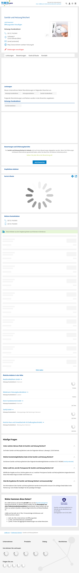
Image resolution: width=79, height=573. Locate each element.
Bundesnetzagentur (42, 503)
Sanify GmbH (7, 409)
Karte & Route (34, 55)
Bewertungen (21, 55)
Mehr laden (39, 370)
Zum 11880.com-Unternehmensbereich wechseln (48, 4)
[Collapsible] (74, 446)
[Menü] (76, 3)
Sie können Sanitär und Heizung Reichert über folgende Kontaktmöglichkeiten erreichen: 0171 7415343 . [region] (38, 461)
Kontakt (44, 55)
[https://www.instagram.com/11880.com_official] (9, 565)
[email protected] (68, 461)
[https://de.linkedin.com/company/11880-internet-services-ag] (19, 565)
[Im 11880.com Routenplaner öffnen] (72, 176)
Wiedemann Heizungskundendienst (14, 392)
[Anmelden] (70, 3)
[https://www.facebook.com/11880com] (5, 565)
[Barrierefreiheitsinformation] (73, 3)
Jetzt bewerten (39, 162)
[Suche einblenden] (67, 3)
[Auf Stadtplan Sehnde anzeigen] (76, 176)
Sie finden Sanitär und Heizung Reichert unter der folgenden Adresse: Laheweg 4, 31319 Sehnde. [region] (31, 450)
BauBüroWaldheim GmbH (11, 379)
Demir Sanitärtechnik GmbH (12, 401)
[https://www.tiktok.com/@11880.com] (14, 565)
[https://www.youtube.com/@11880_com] (23, 565)
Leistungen (10, 55)
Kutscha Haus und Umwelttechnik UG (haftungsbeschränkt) (22, 422)
